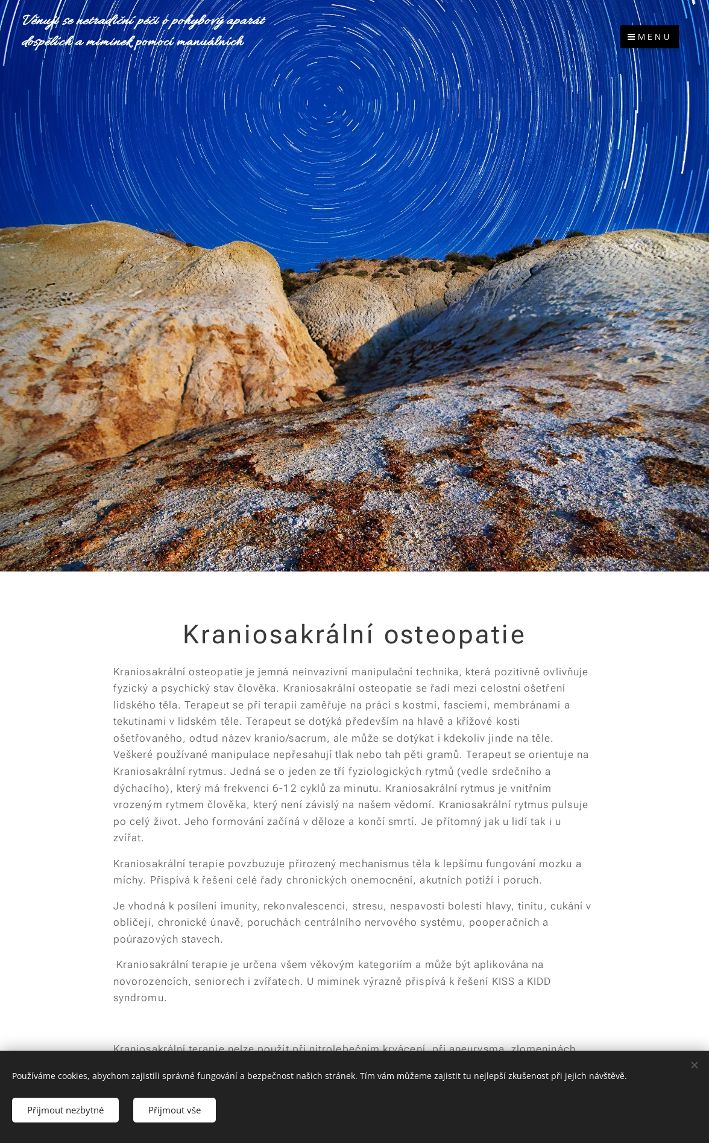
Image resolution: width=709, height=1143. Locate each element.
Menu (650, 37)
